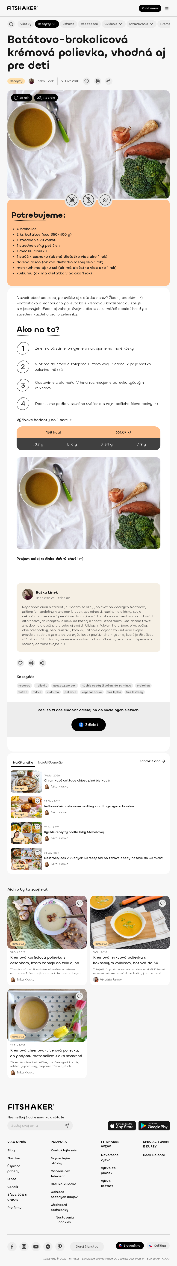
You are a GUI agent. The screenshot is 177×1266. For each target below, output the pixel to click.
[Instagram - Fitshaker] (24, 1246)
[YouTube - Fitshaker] (36, 1246)
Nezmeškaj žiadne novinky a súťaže (35, 1117)
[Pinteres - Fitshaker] (60, 1246)
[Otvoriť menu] (167, 8)
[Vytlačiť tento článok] (97, 81)
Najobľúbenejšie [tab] (50, 762)
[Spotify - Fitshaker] (48, 1246)
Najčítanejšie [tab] (23, 762)
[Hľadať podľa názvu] (11, 24)
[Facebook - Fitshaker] (12, 1246)
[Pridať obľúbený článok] (86, 81)
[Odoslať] (67, 1125)
